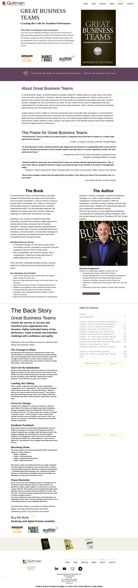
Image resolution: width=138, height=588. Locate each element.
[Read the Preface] (93, 363)
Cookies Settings (97, 586)
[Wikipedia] (72, 569)
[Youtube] (64, 569)
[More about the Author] (91, 293)
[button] (80, 569)
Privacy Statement (84, 586)
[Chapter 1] (114, 363)
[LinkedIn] (57, 569)
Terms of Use (73, 586)
